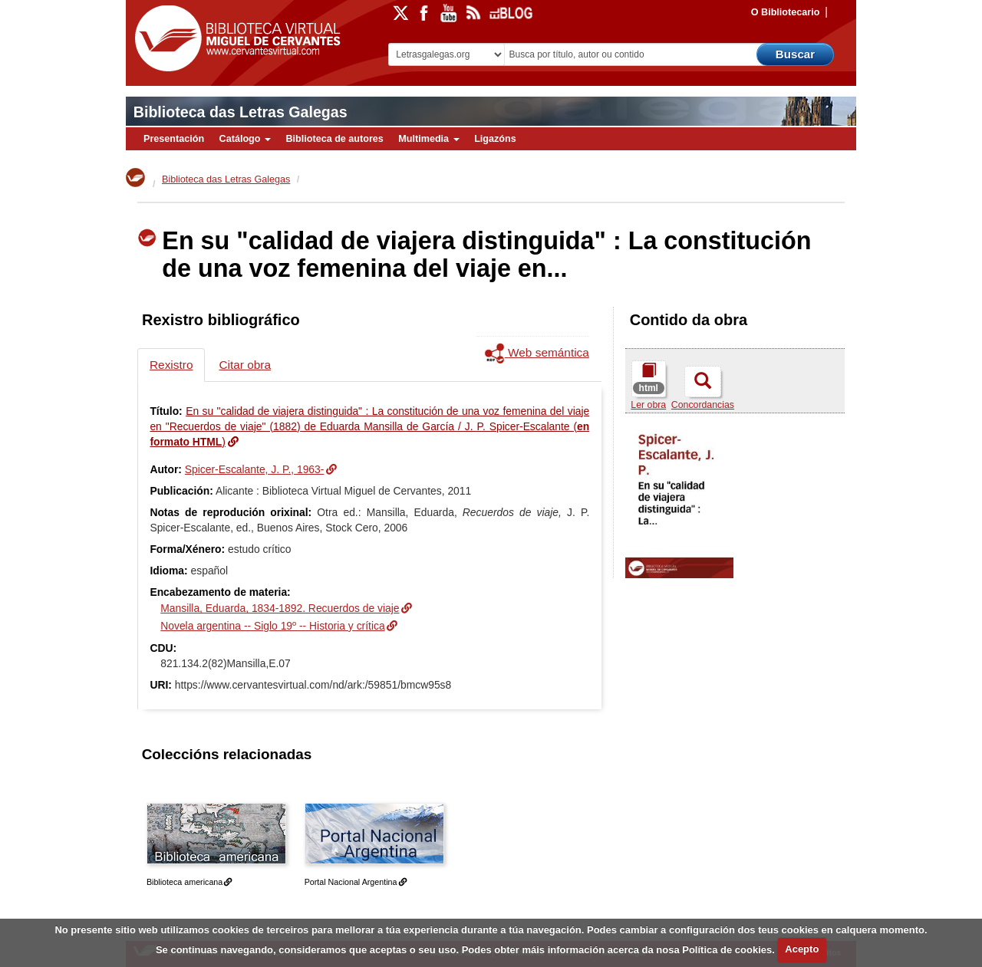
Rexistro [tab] (171, 364)
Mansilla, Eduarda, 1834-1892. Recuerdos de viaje (279, 608)
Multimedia (428, 138)
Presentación (173, 138)
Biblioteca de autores (334, 138)
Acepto (802, 949)
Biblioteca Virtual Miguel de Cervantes (234, 38)
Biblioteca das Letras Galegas (240, 112)
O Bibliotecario (785, 12)
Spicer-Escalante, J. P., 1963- (255, 469)
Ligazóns (495, 138)
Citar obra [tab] (245, 364)
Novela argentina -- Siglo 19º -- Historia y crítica (272, 626)
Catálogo (245, 138)
